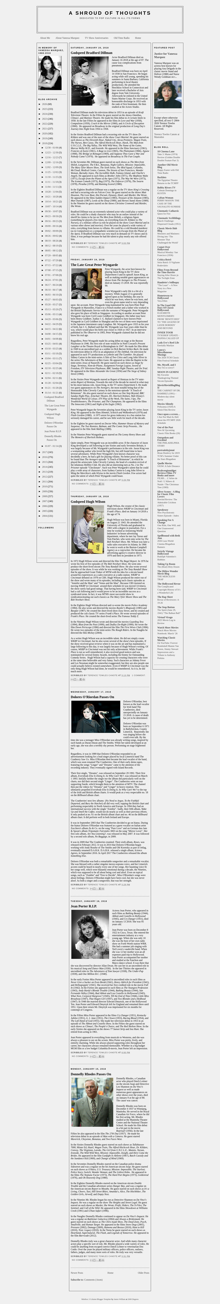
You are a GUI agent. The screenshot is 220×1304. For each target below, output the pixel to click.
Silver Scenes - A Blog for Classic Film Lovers (168, 494)
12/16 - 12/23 (52, 157)
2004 (45, 516)
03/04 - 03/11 (52, 358)
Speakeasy (162, 509)
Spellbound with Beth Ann (168, 536)
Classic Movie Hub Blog (167, 229)
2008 (45, 496)
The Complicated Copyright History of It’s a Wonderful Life (168, 589)
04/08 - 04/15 (52, 334)
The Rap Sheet (165, 597)
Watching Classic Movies (166, 638)
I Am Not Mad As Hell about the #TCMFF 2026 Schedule (168, 420)
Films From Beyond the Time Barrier (167, 271)
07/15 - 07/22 (52, 265)
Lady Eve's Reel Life (168, 342)
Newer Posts (77, 1273)
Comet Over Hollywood (163, 248)
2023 (45, 119)
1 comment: (138, 675)
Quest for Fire (163, 213)
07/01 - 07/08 (52, 275)
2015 (45, 462)
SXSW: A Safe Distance (168, 466)
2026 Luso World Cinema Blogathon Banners (166, 544)
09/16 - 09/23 (52, 221)
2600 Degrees (133, 1299)
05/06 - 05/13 (52, 314)
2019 (45, 138)
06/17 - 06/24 (52, 285)
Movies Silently (165, 404)
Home (138, 38)
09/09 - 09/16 (52, 226)
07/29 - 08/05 (52, 255)
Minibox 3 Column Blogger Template (96, 1299)
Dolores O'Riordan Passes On (92, 697)
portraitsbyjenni (165, 450)
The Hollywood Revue (168, 583)
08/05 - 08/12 (52, 250)
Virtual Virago (164, 617)
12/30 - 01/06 (52, 147)
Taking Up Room (166, 564)
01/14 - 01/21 (52, 392)
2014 (45, 467)
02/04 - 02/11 (52, 378)
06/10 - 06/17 (52, 289)
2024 (45, 114)
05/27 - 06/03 (52, 299)
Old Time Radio (122, 38)
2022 (45, 123)
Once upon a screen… (168, 414)
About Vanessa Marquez (67, 38)
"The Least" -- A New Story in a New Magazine (167, 288)
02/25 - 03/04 (52, 363)
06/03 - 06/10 (52, 294)
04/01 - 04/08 (52, 338)
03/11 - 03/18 (52, 353)
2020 (45, 133)
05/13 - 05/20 (52, 309)
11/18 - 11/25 (52, 177)
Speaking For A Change (165, 521)
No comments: (81, 247)
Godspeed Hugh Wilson (88, 502)
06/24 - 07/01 (52, 280)
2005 (45, 511)
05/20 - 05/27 (52, 304)
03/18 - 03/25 (52, 348)
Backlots (161, 177)
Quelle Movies (164, 463)
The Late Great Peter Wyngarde (94, 265)
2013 (45, 471)
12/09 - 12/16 (52, 162)
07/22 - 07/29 (52, 260)
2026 (45, 104)
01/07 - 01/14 (52, 446)
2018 (45, 143)
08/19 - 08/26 (52, 240)
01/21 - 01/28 (52, 388)
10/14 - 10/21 (52, 201)
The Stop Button (166, 607)
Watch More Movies (167, 627)
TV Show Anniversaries (96, 38)
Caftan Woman (165, 197)
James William (120, 1299)
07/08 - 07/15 (52, 270)
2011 (45, 481)
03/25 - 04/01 (52, 343)
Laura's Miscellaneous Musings (164, 352)
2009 (45, 491)
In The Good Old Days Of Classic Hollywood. (166, 307)
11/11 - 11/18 (52, 182)
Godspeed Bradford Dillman (91, 53)
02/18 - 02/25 (52, 368)
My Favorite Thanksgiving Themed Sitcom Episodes (167, 377)
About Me (45, 38)
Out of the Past (165, 427)
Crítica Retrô (164, 259)
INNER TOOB (165, 332)
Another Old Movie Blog (167, 166)
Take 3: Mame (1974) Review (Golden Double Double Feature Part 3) (168, 157)
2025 (45, 109)
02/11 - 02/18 (52, 373)
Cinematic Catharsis (168, 211)
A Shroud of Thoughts (110, 13)
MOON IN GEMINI (168, 372)
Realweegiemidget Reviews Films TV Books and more (166, 473)
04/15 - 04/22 (52, 329)
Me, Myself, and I (166, 365)
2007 (45, 501)
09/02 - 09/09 (52, 231)
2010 (45, 486)
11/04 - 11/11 (52, 187)
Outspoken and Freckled (165, 438)
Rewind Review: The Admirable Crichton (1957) (167, 502)
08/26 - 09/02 (52, 236)
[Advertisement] (110, 27)
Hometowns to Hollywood (164, 296)
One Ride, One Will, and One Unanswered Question (168, 528)
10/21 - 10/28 (52, 196)
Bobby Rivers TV (166, 187)
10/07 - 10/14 (52, 206)
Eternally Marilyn (165, 345)
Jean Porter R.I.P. (52, 431)
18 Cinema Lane (165, 151)
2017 (45, 452)
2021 (45, 128)
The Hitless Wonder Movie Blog (167, 572)
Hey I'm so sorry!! (165, 367)
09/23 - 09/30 (52, 216)
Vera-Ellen (162, 300)
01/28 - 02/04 (52, 383)
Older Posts (143, 1273)
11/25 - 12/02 (52, 172)
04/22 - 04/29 (52, 324)
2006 (45, 506)
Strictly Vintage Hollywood (165, 552)
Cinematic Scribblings (169, 218)
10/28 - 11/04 (52, 191)
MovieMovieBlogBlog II (168, 386)
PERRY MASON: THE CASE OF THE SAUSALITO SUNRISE (168, 203)
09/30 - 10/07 (52, 211)
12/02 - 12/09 (52, 167)
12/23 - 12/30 (52, 152)
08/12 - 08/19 (52, 245)
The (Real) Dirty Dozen (168, 566)
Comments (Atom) (93, 1279)
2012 (45, 476)
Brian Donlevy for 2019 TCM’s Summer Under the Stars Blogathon (168, 456)
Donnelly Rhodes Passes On (91, 1074)
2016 (45, 457)
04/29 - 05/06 (52, 319)
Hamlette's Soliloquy (168, 282)
